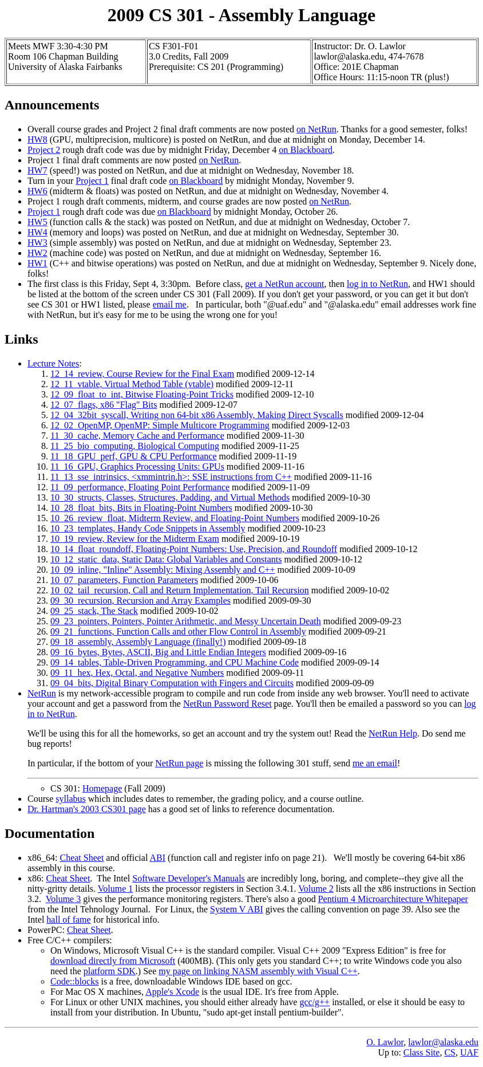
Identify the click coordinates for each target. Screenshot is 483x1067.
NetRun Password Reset (227, 703)
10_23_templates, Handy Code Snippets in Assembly (147, 528)
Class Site (421, 1052)
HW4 (37, 232)
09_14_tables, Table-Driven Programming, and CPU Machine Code (174, 662)
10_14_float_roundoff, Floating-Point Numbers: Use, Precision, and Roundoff (193, 549)
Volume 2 (315, 888)
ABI (157, 858)
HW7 (37, 170)
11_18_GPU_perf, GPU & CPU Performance (133, 456)
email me (170, 304)
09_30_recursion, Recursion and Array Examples (140, 600)
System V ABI (236, 909)
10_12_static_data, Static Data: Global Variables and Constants (166, 559)
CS (450, 1052)
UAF (469, 1052)
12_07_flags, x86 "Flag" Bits (103, 405)
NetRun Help (393, 733)
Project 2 (43, 150)
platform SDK (110, 971)
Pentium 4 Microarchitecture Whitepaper (393, 899)
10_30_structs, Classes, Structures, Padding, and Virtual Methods (170, 497)
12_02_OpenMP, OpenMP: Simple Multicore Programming (160, 425)
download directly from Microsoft (112, 961)
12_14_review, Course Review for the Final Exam (142, 374)
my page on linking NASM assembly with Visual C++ (258, 971)
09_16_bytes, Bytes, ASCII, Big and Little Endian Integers (158, 652)
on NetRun (316, 129)
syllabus (70, 799)
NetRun (41, 693)
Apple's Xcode (172, 992)
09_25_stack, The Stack (94, 611)
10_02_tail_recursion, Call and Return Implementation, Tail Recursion (179, 590)
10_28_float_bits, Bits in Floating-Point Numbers (141, 508)
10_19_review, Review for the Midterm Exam (134, 539)
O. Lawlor (384, 1042)
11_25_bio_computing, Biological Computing (134, 446)
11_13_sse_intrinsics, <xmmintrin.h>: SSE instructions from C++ (171, 477)
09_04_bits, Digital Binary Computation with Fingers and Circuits (172, 683)
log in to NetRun (377, 284)
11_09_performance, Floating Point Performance (139, 487)
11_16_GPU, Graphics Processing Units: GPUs (137, 466)
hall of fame (68, 919)
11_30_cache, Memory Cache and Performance (137, 435)
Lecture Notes (53, 363)
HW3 (37, 242)
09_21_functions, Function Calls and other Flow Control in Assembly (178, 631)
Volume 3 (63, 899)
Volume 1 (115, 888)
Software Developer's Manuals (188, 878)
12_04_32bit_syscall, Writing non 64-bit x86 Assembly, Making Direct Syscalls (196, 415)
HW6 (37, 191)
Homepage (102, 788)
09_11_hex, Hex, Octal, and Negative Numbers (137, 673)
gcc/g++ (314, 1002)
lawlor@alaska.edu (443, 1042)
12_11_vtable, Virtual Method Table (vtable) (131, 384)
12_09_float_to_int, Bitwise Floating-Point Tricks (141, 394)
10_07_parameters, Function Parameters (124, 580)
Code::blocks (74, 981)
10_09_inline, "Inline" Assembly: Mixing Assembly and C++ (162, 569)
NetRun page (179, 763)
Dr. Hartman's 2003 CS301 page (86, 809)
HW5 (37, 222)
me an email (375, 763)
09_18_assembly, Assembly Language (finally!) (137, 642)
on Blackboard (305, 150)
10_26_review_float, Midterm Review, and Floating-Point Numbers (174, 518)
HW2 (37, 253)
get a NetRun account (284, 284)
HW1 (37, 263)
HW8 (37, 139)
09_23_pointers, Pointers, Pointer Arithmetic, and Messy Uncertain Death (185, 621)
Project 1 (92, 181)
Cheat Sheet (82, 858)
